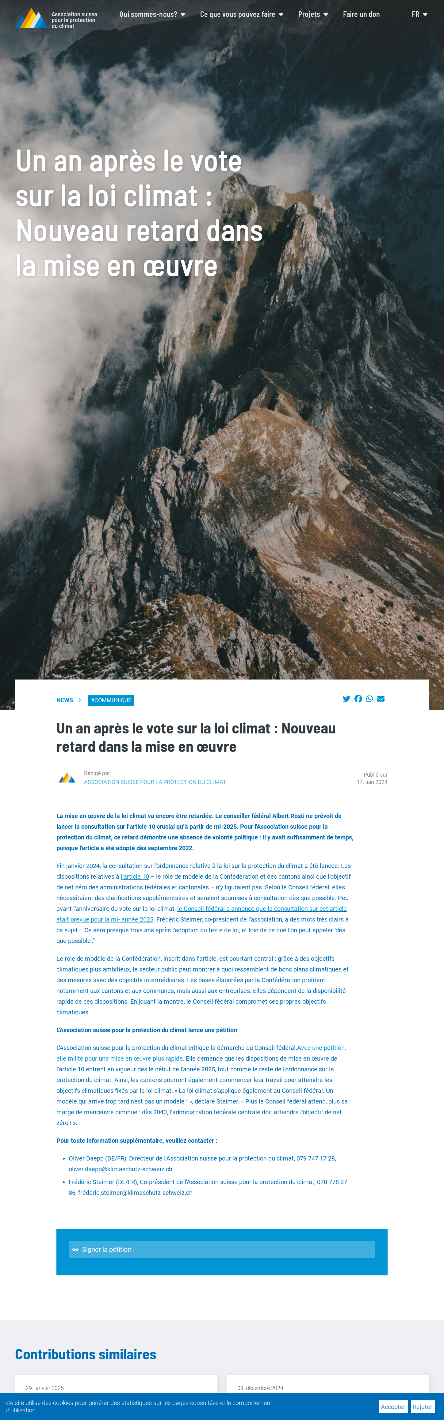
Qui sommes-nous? (152, 13)
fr (419, 13)
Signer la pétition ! (103, 1249)
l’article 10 (135, 876)
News (64, 700)
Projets (313, 13)
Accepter (393, 1407)
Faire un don (361, 13)
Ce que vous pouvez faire (241, 13)
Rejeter (422, 1407)
